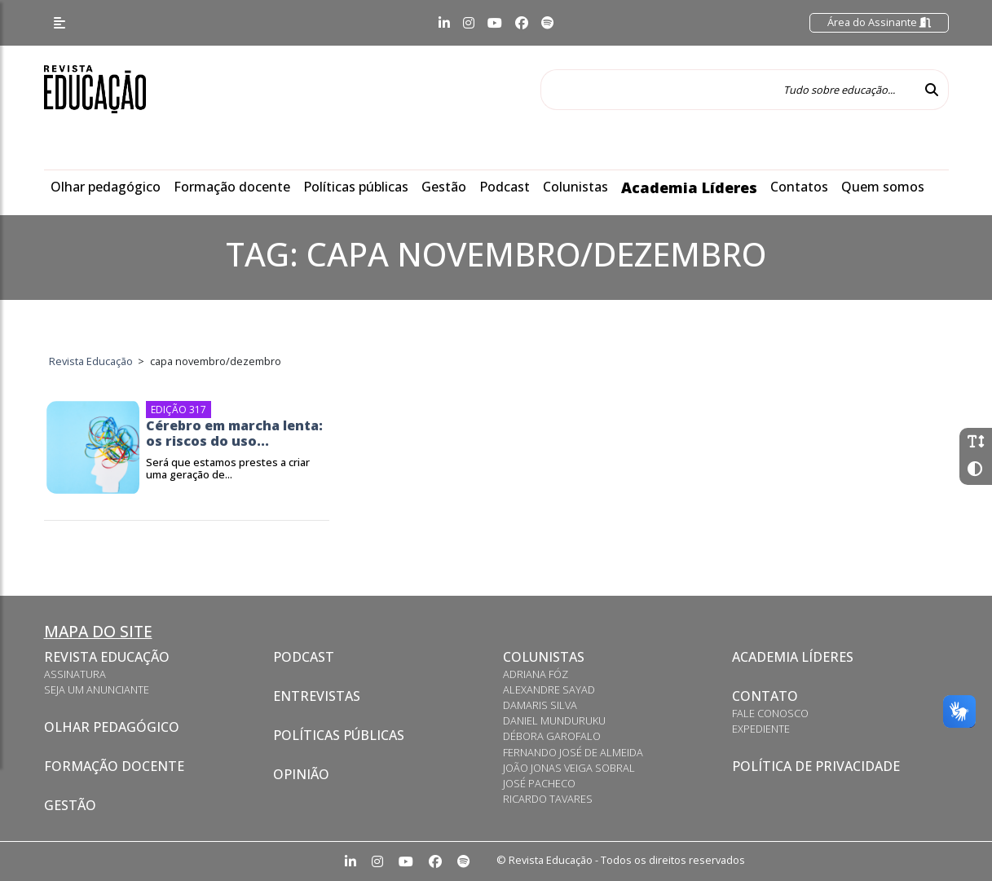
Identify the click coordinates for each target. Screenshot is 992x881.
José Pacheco (539, 783)
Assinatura (75, 674)
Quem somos (882, 187)
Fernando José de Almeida (573, 752)
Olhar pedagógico (106, 187)
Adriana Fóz (535, 674)
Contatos (799, 187)
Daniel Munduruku (554, 720)
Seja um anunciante (96, 689)
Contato (765, 696)
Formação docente (232, 187)
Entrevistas (316, 696)
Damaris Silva (540, 705)
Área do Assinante (879, 22)
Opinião (301, 774)
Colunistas (575, 187)
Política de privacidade (816, 766)
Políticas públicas (355, 187)
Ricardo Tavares (548, 798)
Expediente (761, 728)
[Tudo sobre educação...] (727, 89)
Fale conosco (770, 713)
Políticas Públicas (338, 735)
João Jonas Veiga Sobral (569, 767)
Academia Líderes (689, 187)
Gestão (443, 187)
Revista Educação (107, 657)
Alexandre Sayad (549, 689)
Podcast (504, 187)
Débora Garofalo (552, 736)
